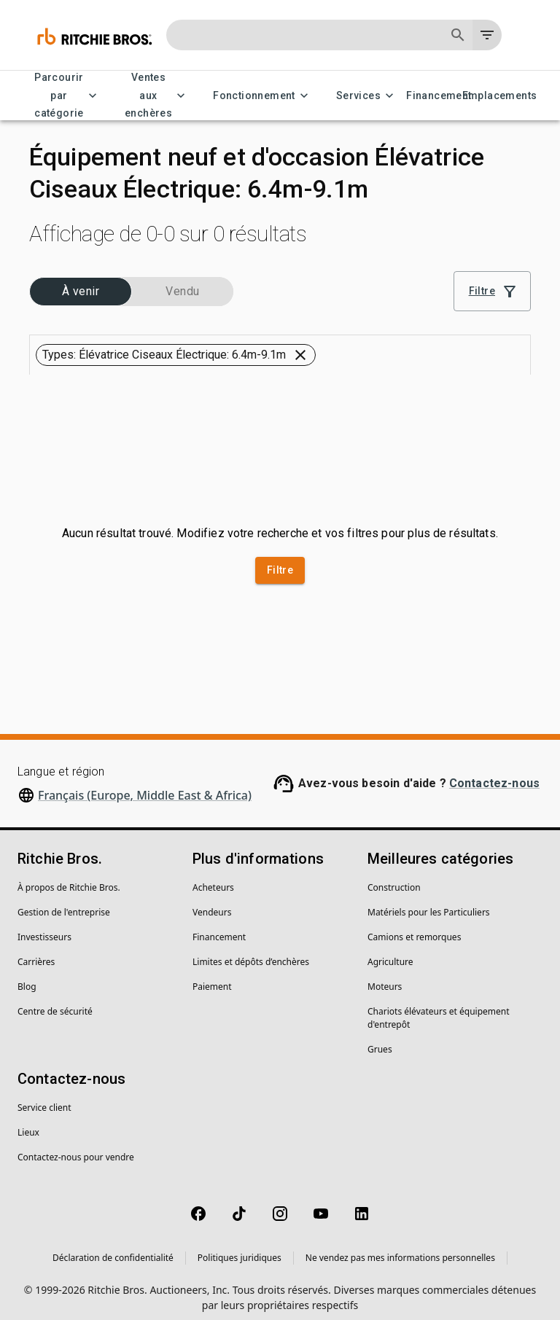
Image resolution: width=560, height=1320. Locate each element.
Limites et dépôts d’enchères (250, 951)
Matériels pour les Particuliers (429, 902)
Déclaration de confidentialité (113, 1247)
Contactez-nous (494, 773)
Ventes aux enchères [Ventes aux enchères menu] (157, 95)
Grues (380, 1039)
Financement (439, 95)
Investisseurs (44, 927)
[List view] (513, 321)
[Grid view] (479, 321)
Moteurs (385, 976)
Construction (394, 877)
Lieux (28, 1122)
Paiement (212, 976)
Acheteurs (213, 877)
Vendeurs (211, 902)
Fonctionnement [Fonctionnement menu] (263, 95)
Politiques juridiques (239, 1247)
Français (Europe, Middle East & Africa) (145, 785)
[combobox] (343, 321)
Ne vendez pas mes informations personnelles (400, 1247)
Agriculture (390, 951)
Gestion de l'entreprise (64, 902)
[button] (72, 283)
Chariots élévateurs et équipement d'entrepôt (439, 1007)
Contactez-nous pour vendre (76, 1147)
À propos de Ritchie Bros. (69, 877)
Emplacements (499, 95)
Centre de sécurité (55, 1001)
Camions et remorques (414, 927)
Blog (27, 976)
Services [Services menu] (367, 95)
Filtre (280, 560)
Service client (44, 1097)
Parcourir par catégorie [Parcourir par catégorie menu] (67, 95)
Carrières (36, 951)
